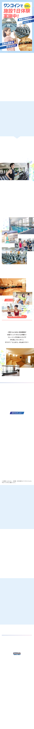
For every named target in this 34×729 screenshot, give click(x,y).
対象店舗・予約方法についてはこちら (17, 366)
